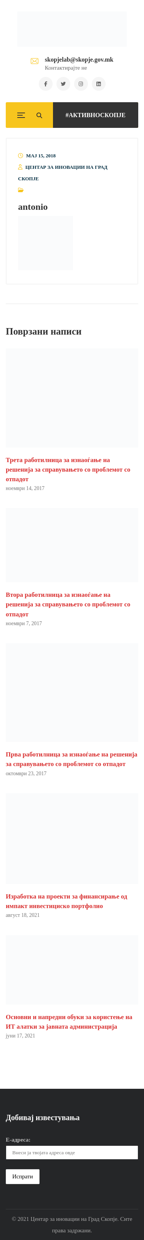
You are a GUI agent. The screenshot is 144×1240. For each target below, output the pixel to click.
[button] (45, 243)
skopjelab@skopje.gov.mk (79, 59)
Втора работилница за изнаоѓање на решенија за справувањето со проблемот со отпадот (68, 604)
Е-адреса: (18, 1140)
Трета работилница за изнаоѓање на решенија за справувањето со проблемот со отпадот (68, 469)
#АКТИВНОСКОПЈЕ (96, 115)
